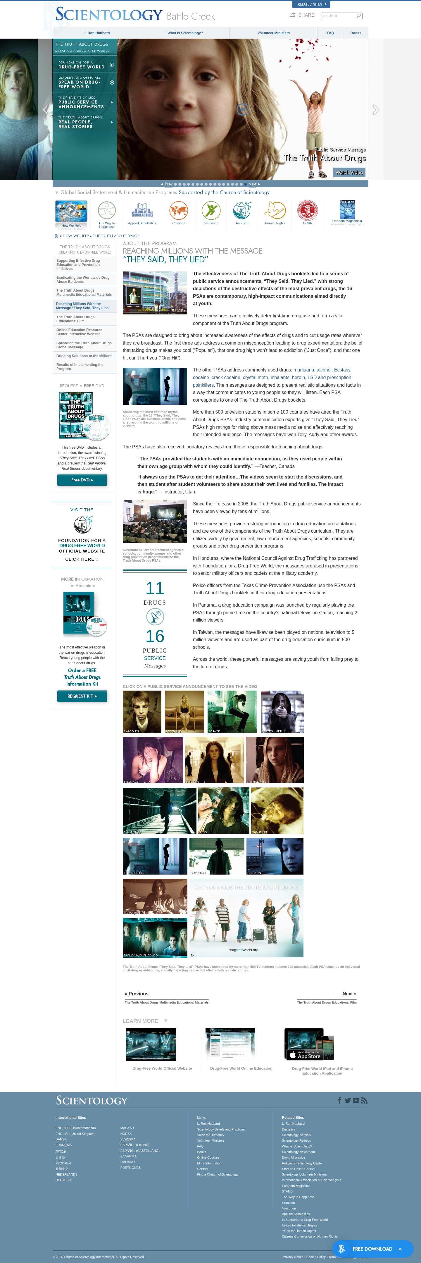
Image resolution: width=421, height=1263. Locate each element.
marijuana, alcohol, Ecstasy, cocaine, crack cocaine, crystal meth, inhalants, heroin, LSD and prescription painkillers (272, 377)
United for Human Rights (299, 1225)
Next (252, 184)
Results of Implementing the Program (79, 367)
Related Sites (312, 4)
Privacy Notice (293, 1257)
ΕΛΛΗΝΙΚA (128, 1156)
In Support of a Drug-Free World (305, 1219)
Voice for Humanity (210, 1135)
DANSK (61, 1139)
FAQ (330, 33)
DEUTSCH (63, 1180)
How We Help (71, 226)
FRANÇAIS (64, 1145)
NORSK (126, 1133)
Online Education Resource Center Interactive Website (79, 332)
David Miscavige (293, 1157)
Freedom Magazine (347, 222)
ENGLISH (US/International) (76, 1128)
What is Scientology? (185, 33)
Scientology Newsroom (298, 1152)
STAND (287, 1191)
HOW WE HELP (76, 236)
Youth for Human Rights (299, 1231)
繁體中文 (62, 1169)
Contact (202, 1169)
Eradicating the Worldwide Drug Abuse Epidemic (83, 280)
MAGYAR (127, 1128)
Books (356, 33)
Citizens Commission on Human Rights (310, 1236)
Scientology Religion (296, 1140)
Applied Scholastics (142, 212)
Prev (168, 184)
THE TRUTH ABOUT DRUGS (116, 236)
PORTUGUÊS (130, 1167)
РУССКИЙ (63, 1163)
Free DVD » (82, 480)
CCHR (307, 212)
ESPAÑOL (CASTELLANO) (140, 1150)
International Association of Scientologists (311, 1180)
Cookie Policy (316, 1257)
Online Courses (208, 1157)
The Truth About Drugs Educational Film (75, 319)
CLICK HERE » (82, 559)
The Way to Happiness (106, 213)
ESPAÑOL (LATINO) (135, 1145)
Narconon (211, 212)
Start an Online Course (298, 1169)
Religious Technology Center (302, 1163)
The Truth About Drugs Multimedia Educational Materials (84, 292)
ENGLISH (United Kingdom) (76, 1133)
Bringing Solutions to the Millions (84, 356)
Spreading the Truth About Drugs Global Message (84, 345)
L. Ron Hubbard (97, 33)
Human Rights (275, 212)
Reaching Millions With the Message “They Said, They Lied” (83, 306)
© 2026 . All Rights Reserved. (99, 1257)
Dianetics (288, 1129)
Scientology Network (296, 1135)
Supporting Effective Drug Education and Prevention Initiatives (78, 265)
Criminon (179, 212)
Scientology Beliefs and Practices (221, 1129)
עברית (61, 1151)
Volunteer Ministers (274, 33)
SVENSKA (128, 1139)
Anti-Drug (242, 212)
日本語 (60, 1157)
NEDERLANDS (66, 1174)
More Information (209, 1163)
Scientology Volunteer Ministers (304, 1174)
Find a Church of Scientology (217, 1174)
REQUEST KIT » (82, 696)
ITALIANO (127, 1162)
